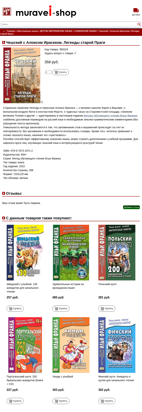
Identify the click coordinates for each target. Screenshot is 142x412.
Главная (11, 31)
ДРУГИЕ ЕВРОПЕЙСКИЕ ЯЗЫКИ (56, 31)
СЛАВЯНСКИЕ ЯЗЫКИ (85, 31)
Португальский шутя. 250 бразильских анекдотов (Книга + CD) (25, 380)
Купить (60, 72)
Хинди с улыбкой (63, 376)
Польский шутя (107, 284)
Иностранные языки (27, 31)
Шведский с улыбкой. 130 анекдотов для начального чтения (22, 288)
